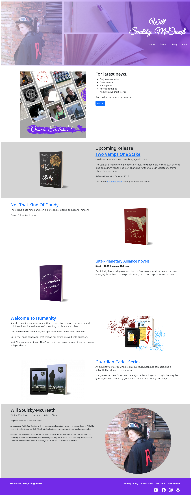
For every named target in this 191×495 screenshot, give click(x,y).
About (185, 44)
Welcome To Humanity (33, 318)
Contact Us (147, 483)
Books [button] (163, 44)
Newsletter (174, 483)
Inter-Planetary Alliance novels (123, 261)
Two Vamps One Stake (118, 154)
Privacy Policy (131, 483)
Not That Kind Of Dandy (34, 205)
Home (152, 44)
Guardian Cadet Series (118, 362)
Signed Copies (114, 181)
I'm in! (100, 103)
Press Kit (160, 483)
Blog (174, 44)
